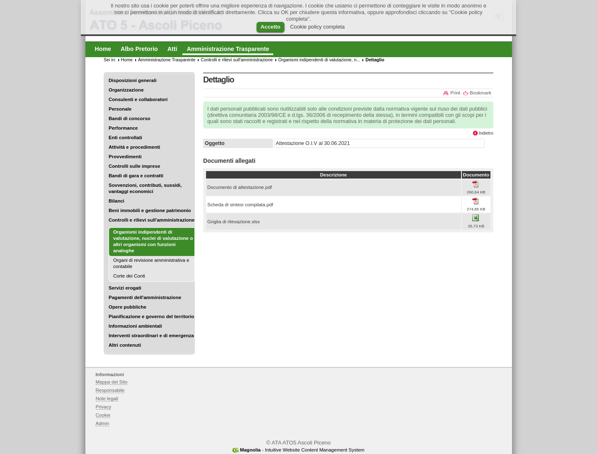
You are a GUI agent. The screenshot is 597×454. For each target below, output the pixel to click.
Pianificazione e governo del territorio (151, 316)
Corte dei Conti (129, 275)
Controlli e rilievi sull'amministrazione (151, 219)
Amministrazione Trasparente (166, 59)
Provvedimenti (125, 156)
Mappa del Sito (112, 381)
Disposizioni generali (132, 80)
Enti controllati (125, 137)
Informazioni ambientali (135, 326)
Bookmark (480, 92)
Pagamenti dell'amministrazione (145, 297)
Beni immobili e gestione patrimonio (150, 210)
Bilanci (116, 200)
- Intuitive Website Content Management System (302, 449)
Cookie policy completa (317, 27)
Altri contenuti (125, 345)
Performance (123, 128)
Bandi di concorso (129, 118)
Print (455, 92)
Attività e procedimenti (134, 147)
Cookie (103, 415)
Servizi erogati (125, 287)
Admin (102, 423)
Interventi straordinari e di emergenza (151, 335)
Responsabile (110, 390)
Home (127, 59)
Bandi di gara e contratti (136, 175)
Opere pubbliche (127, 306)
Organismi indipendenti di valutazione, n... (319, 59)
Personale (120, 108)
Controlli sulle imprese (134, 166)
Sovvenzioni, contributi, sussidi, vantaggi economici (145, 188)
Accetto (271, 27)
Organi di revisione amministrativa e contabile (151, 263)
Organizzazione (126, 89)
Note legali (107, 398)
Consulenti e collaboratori (138, 99)
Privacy (104, 406)
